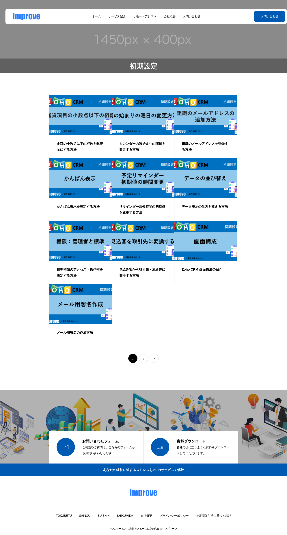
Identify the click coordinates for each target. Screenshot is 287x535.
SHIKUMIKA (125, 515)
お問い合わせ (189, 16)
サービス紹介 (114, 16)
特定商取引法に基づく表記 (213, 515)
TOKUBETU (64, 515)
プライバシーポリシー (174, 515)
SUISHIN (104, 515)
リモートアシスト (142, 16)
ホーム (93, 16)
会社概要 (167, 16)
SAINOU (84, 515)
